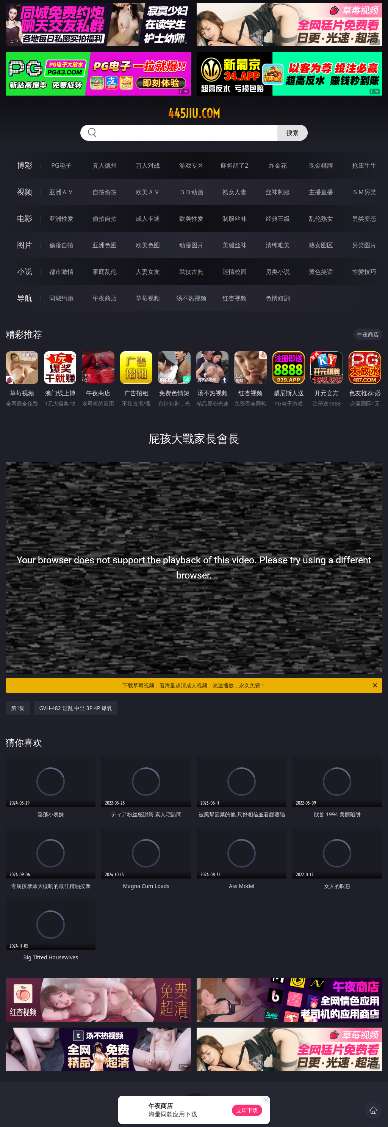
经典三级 (278, 218)
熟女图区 (321, 245)
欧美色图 (148, 245)
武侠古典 (191, 271)
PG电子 (61, 165)
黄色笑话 (321, 271)
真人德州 (104, 165)
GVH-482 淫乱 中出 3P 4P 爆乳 (75, 708)
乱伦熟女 (321, 218)
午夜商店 (104, 298)
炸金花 (278, 165)
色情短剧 (278, 298)
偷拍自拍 (104, 218)
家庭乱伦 (104, 271)
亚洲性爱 (61, 218)
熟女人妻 (234, 192)
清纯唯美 (278, 245)
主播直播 (321, 192)
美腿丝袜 (234, 245)
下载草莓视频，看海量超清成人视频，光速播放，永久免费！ (250, 685)
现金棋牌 (321, 165)
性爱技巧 (364, 271)
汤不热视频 (191, 298)
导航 (24, 298)
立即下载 (247, 1110)
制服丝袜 (234, 218)
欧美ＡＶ (148, 192)
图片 (24, 245)
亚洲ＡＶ (61, 192)
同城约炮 (61, 298)
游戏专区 (191, 165)
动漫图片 (191, 245)
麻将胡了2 (234, 165)
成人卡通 (148, 218)
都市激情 (61, 271)
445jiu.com (194, 113)
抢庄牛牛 (364, 165)
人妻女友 (148, 271)
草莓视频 (148, 298)
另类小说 (278, 271)
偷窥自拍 (61, 245)
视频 (24, 192)
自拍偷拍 (104, 192)
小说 (24, 271)
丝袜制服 (278, 192)
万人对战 (148, 165)
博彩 (24, 165)
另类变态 (364, 218)
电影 (24, 218)
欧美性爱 (191, 218)
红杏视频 (234, 298)
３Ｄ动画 (191, 192)
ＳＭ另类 (364, 192)
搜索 (292, 133)
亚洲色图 (104, 245)
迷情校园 (234, 271)
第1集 (18, 708)
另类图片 (364, 245)
